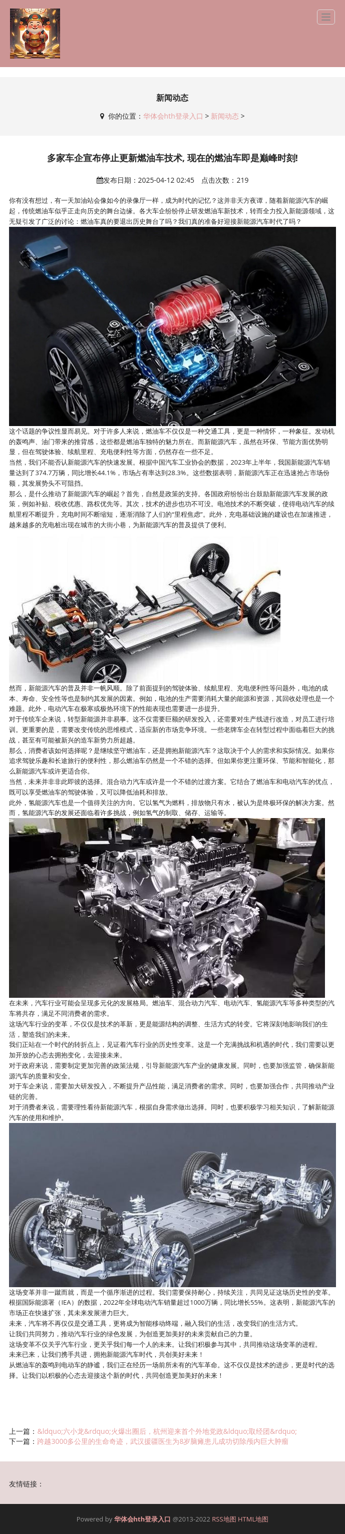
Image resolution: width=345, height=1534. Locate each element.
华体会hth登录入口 (173, 116)
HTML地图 (253, 1518)
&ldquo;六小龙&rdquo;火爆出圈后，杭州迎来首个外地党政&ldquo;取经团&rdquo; (167, 1431)
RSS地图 (224, 1518)
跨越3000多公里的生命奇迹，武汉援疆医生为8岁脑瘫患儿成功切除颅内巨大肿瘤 (162, 1441)
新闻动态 (225, 116)
